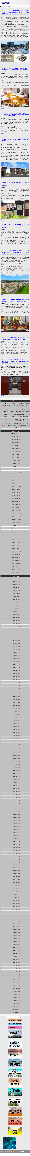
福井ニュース (15, 501)
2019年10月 (15, 811)
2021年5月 (15, 755)
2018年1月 (15, 873)
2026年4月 (15, 581)
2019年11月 (15, 808)
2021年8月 (15, 747)
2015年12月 (15, 947)
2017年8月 (15, 888)
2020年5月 (15, 791)
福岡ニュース (14, 551)
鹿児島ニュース (15, 569)
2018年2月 (15, 870)
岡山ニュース (15, 525)
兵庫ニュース (14, 519)
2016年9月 (15, 921)
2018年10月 (15, 847)
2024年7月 (15, 643)
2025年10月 (15, 599)
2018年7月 (15, 856)
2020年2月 (15, 800)
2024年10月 (15, 634)
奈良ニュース (15, 510)
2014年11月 (15, 985)
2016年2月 (15, 941)
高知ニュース (15, 548)
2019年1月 (15, 838)
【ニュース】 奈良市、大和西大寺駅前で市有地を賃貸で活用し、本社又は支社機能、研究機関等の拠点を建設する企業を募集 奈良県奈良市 (16, 12)
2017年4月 (15, 900)
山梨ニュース (15, 483)
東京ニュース (14, 472)
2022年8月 (15, 711)
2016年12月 (15, 912)
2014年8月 (15, 994)
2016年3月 (15, 938)
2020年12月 (15, 770)
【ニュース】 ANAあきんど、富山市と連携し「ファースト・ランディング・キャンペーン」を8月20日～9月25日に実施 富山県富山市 (15, 226)
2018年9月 (15, 850)
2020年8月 (15, 782)
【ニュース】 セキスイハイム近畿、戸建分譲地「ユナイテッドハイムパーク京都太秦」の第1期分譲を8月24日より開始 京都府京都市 (15, 139)
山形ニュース (15, 451)
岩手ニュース (15, 445)
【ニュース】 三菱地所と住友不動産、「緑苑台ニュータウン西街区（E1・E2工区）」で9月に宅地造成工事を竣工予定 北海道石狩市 (15, 252)
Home (1, 6)
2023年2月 (15, 693)
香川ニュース (15, 540)
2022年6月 (15, 717)
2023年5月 (15, 685)
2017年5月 (15, 897)
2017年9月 (15, 885)
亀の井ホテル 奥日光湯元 (7, 74)
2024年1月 (15, 661)
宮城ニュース (15, 448)
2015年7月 (15, 962)
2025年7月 (15, 608)
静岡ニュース (14, 486)
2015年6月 (15, 965)
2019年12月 (15, 805)
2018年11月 (15, 844)
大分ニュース (15, 560)
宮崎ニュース (15, 566)
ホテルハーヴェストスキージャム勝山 (10, 189)
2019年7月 (15, 820)
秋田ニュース (15, 442)
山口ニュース (15, 531)
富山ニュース (15, 495)
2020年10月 (15, 776)
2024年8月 (15, 640)
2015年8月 (15, 959)
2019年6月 (15, 823)
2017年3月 (15, 903)
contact (27, 2)
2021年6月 (15, 752)
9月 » (17, 399)
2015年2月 (15, 977)
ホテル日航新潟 (5, 304)
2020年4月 (15, 794)
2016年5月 (15, 932)
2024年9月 (15, 637)
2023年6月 (15, 682)
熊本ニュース (15, 563)
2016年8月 (15, 923)
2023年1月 (15, 696)
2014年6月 (15, 1000)
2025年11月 (15, 596)
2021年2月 (15, 764)
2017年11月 (15, 879)
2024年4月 (15, 652)
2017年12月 (15, 876)
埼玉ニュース (15, 466)
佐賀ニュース (15, 554)
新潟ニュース (15, 478)
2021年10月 (15, 741)
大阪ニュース (14, 516)
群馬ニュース (15, 457)
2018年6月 (15, 859)
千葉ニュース (15, 469)
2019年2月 (15, 835)
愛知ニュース (15, 489)
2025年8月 (15, 605)
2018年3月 (15, 867)
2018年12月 (15, 841)
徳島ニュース (15, 542)
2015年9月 (15, 956)
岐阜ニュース (15, 492)
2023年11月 (15, 667)
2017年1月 (15, 909)
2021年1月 (15, 767)
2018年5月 (15, 862)
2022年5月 (15, 720)
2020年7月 (15, 785)
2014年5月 (15, 1003)
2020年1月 (15, 803)
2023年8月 (15, 676)
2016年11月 (15, 915)
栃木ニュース (15, 460)
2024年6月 (15, 646)
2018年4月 (15, 864)
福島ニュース (15, 454)
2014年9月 (15, 991)
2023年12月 (15, 664)
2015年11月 (15, 950)
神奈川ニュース (14, 475)
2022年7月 (15, 714)
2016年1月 (15, 944)
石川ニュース (15, 498)
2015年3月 (15, 974)
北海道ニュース (14, 436)
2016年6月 (15, 929)
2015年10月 (15, 953)
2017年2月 (15, 906)
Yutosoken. (14, 1151)
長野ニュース (15, 481)
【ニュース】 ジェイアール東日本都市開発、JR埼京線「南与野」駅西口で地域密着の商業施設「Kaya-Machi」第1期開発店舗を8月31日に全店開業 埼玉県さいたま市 (15, 114)
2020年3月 (15, 797)
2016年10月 (15, 918)
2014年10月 (15, 988)
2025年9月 (15, 602)
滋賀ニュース (15, 504)
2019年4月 (15, 829)
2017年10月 (15, 882)
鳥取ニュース (15, 534)
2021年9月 (15, 744)
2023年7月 (15, 679)
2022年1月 (15, 732)
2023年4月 (15, 688)
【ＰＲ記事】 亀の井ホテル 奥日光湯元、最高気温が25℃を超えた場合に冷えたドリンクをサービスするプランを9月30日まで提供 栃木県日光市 (15, 70)
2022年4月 (15, 723)
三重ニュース (15, 507)
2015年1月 (15, 979)
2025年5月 (15, 614)
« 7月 (14, 399)
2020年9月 (15, 779)
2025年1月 (15, 626)
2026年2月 (15, 587)
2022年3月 (15, 726)
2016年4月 (15, 935)
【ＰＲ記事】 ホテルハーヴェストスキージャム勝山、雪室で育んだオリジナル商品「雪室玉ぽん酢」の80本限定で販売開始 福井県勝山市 (15, 184)
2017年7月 (15, 891)
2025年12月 (15, 593)
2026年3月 (15, 584)
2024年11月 (15, 632)
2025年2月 (15, 623)
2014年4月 (15, 1006)
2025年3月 (15, 620)
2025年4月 (15, 617)
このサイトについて (15, 433)
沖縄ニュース (15, 572)
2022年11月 (15, 702)
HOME (24, 2)
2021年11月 (15, 738)
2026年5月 (15, 578)
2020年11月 (15, 773)
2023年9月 (15, 673)
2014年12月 (15, 982)
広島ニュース (15, 528)
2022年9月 (15, 708)
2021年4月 (15, 758)
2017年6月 (15, 894)
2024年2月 (15, 658)
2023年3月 (15, 690)
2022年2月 (15, 729)
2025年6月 (15, 611)
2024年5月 (15, 649)
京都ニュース (14, 513)
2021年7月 (15, 749)
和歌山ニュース (15, 522)
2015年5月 (15, 968)
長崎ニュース (15, 557)
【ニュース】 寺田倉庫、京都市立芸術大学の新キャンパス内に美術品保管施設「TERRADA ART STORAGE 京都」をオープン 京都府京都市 (16, 361)
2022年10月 (15, 705)
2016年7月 (15, 926)
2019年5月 (15, 826)
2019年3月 (15, 832)
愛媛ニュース (15, 545)
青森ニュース (15, 439)
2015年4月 (15, 971)
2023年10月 (15, 670)
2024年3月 (15, 655)
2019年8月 (15, 817)
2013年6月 (15, 1009)
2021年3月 (15, 761)
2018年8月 (15, 853)
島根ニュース (15, 537)
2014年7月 (15, 997)
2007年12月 (15, 1012)
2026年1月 (15, 590)
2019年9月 (15, 814)
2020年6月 (15, 788)
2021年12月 (15, 735)
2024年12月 (15, 629)
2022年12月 (15, 699)
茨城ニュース (15, 463)
